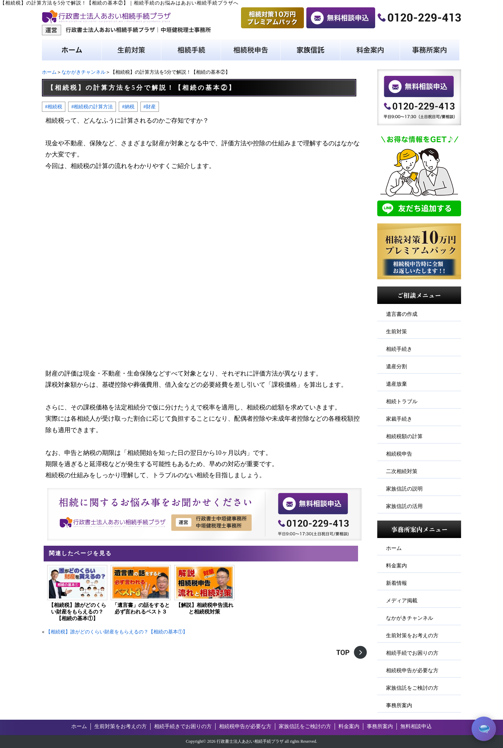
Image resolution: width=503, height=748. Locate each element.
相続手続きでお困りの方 (183, 726)
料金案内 (396, 565)
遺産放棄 (396, 384)
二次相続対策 (401, 471)
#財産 (150, 106)
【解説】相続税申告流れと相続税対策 (204, 608)
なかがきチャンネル (83, 72)
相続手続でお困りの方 (412, 653)
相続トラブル (401, 401)
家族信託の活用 (404, 506)
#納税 (128, 106)
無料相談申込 (416, 726)
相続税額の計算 (404, 436)
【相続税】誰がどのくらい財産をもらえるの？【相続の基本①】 (77, 611)
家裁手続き (399, 419)
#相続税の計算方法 (92, 106)
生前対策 (396, 331)
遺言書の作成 (401, 314)
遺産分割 (396, 366)
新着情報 (396, 583)
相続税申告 (399, 454)
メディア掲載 (401, 600)
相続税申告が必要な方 (412, 670)
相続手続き (399, 349)
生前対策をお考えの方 (412, 635)
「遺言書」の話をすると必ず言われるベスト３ (141, 608)
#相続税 (53, 106)
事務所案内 (399, 705)
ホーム (49, 72)
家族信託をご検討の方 (412, 688)
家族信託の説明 (404, 489)
